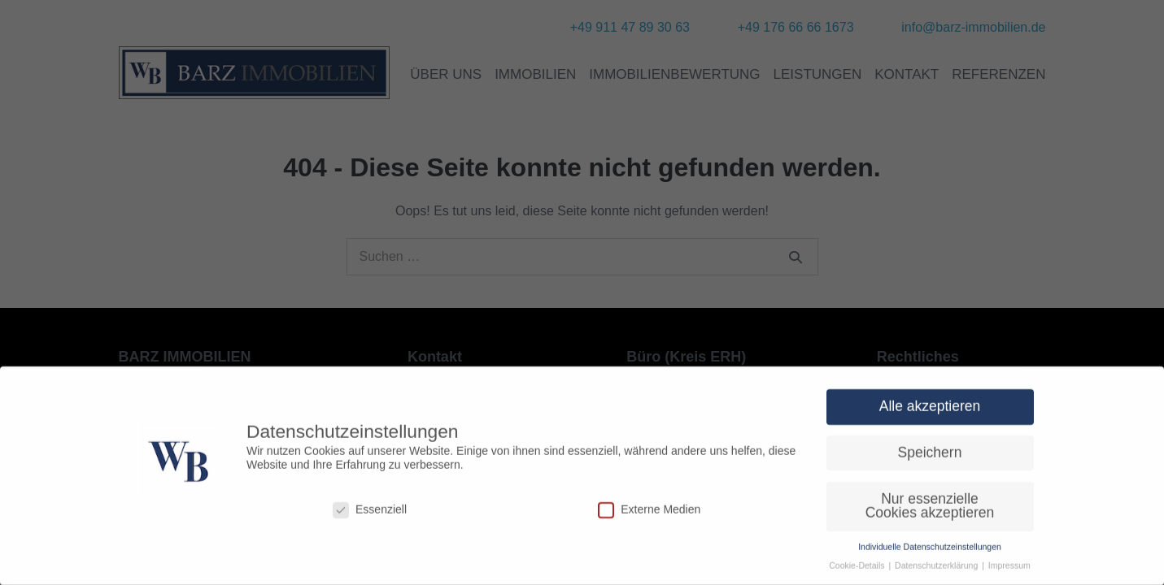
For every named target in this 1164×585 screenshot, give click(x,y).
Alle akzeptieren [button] (930, 413)
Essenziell (370, 516)
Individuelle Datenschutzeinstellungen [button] (929, 553)
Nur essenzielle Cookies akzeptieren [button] (930, 511)
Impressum (1009, 572)
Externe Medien (649, 516)
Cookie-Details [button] (858, 572)
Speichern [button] (930, 459)
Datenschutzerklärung (937, 572)
